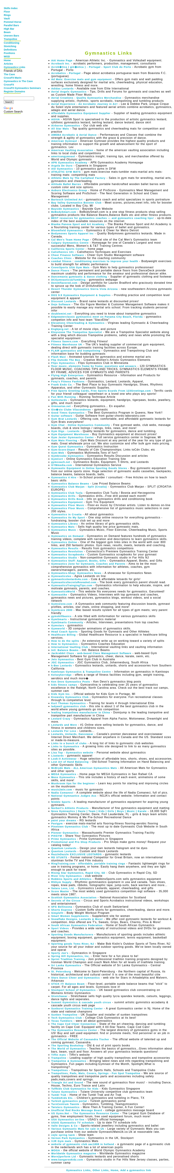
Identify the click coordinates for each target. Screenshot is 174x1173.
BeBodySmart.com (63, 212)
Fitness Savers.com (64, 341)
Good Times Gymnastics (68, 412)
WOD (7, 56)
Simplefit (57, 913)
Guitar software (61, 415)
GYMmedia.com (61, 465)
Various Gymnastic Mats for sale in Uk (77, 1128)
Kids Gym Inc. (61, 694)
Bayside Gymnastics (65, 208)
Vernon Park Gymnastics (68, 1138)
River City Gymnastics (66, 876)
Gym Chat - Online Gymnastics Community (80, 425)
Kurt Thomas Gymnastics (68, 703)
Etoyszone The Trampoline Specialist (76, 332)
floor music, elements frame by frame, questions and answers (93, 366)
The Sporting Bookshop (67, 1045)
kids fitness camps (64, 684)
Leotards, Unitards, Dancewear (72, 734)
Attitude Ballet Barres (66, 184)
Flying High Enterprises (67, 375)
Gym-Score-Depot (63, 449)
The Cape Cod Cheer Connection (73, 1024)
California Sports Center (68, 249)
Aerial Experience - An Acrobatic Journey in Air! (84, 104)
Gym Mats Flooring (64, 440)
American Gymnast (64, 141)
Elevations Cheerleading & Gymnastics (77, 323)
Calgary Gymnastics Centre (70, 242)
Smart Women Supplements (70, 916)
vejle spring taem (63, 1135)
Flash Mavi (58, 356)
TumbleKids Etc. (62, 1098)
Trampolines (59, 1070)
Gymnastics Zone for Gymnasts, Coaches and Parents (88, 563)
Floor (7, 11)
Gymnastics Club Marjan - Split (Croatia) (79, 486)
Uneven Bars (11, 35)
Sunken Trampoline (64, 1014)
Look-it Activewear (64, 758)
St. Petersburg (61, 971)
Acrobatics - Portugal (65, 73)
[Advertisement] (107, 22)
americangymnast (63, 156)
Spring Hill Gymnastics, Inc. (70, 956)
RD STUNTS (59, 857)
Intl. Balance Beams (64, 650)
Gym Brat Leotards (64, 418)
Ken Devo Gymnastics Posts (70, 681)
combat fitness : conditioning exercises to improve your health (94, 261)
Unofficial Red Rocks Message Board (76, 1110)
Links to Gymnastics (65, 746)
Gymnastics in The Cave (13, 81)
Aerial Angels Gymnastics (68, 91)
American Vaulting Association (72, 150)
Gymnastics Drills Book (67, 499)
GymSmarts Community (67, 622)
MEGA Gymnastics (63, 774)
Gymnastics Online (64, 542)
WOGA (55, 1150)
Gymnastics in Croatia (66, 514)
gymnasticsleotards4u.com (69, 579)
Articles (8, 63)
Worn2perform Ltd (63, 1156)
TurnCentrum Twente (65, 1104)
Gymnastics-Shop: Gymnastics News (76, 573)
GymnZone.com (61, 604)
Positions (9, 53)
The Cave (9, 74)
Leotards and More (64, 724)
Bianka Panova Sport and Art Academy (77, 224)
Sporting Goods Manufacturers (72, 934)
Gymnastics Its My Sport (68, 517)
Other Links (101, 1170)
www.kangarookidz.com (67, 1159)
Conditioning (11, 42)
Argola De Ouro (61, 165)
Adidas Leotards (62, 88)
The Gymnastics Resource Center (74, 1030)
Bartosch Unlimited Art (67, 199)
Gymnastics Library (64, 523)
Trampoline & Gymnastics (68, 1061)
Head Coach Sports (64, 631)
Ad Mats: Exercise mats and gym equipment (81, 79)
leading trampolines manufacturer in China (80, 712)
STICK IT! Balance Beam (68, 983)
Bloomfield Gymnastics (67, 230)
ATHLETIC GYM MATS (66, 171)
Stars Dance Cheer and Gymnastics (75, 977)
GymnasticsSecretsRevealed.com (73, 582)
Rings (7, 15)
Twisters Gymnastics (65, 1107)
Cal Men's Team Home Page (70, 239)
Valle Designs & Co (64, 1125)
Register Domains (13, 91)
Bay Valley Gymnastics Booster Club (76, 202)
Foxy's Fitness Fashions (68, 381)
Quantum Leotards (63, 848)
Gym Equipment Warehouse (70, 434)
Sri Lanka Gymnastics (66, 965)
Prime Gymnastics (63, 839)
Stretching (10, 46)
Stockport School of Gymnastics (73, 990)
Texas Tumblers (61, 1021)
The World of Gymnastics (68, 1048)
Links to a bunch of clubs (69, 743)
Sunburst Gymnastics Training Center (77, 1008)
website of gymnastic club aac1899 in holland (82, 1144)
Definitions (10, 49)
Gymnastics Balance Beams (70, 483)
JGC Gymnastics (62, 662)
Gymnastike (59, 594)
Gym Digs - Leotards (65, 431)
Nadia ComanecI (62, 792)
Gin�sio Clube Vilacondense (71, 409)
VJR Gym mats (61, 1141)
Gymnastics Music (63, 530)
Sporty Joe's (59, 953)
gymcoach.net (60, 462)
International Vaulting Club (69, 647)
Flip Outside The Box (65, 360)
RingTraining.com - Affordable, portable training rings (88, 863)
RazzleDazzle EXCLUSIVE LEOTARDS (76, 854)
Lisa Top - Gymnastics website (72, 752)
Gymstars (57, 625)
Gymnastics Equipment (67, 502)
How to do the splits (65, 641)
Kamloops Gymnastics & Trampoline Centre (81, 671)
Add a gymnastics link (135, 1170)
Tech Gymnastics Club (66, 1017)
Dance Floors (60, 270)
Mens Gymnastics (63, 777)
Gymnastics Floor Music (67, 505)
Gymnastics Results (64, 548)
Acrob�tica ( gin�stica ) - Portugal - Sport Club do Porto (91, 67)
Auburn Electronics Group (69, 190)
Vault (7, 18)
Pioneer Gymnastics (65, 832)
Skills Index (11, 8)
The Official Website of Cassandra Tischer (80, 1039)
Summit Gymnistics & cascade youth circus (81, 1002)
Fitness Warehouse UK (66, 344)
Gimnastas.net (61, 406)
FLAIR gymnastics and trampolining (75, 350)
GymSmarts (59, 619)
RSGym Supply (61, 882)
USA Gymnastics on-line (67, 1119)
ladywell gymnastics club (68, 706)
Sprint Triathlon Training (68, 959)
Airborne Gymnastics (65, 125)
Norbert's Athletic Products (70, 808)
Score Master (60, 891)
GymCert (57, 459)
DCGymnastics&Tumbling (68, 279)
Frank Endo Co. (61, 384)
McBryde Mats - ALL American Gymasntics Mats (84, 768)
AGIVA (55, 119)
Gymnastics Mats (63, 526)
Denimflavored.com (64, 282)
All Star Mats (60, 128)
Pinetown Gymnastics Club (69, 826)
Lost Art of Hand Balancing (70, 761)
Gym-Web (57, 452)
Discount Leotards (63, 301)
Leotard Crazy (60, 718)
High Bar (9, 28)
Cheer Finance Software (67, 255)
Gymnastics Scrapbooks (67, 554)
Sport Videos (60, 928)
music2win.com (61, 789)
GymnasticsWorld (63, 591)
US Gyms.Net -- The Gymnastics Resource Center (85, 1113)
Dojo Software (61, 304)
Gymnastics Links (13, 67)
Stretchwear (59, 996)
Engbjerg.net (60, 329)
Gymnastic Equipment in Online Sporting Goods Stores (89, 468)
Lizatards (57, 755)
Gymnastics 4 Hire (63, 477)
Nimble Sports (61, 802)
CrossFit (9, 84)
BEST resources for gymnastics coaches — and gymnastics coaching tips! (102, 218)
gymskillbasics (61, 616)
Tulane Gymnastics (64, 1091)
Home (7, 60)
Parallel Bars (11, 25)
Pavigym (57, 823)
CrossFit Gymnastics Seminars (13, 88)
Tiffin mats (58, 1054)
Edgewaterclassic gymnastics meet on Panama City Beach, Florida (97, 316)
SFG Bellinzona (61, 906)
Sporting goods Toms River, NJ (72, 943)
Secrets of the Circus (65, 900)
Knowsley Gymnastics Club (70, 697)
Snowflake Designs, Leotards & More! (77, 919)
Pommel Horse (12, 22)
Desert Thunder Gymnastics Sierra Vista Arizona (84, 289)
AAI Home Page (61, 60)
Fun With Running (63, 397)
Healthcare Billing (63, 634)
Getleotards (59, 400)
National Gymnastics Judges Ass (73, 795)
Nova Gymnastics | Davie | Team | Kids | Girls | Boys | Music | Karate (99, 811)
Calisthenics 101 (62, 252)
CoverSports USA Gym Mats (70, 267)
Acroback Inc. (60, 63)
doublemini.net (61, 313)
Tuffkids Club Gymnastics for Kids (74, 1088)
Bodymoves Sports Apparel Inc (72, 233)
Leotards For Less (63, 731)
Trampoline (10, 39)
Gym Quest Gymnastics (67, 446)
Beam (7, 32)
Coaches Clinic (61, 258)
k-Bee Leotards (61, 665)
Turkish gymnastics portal (69, 1101)
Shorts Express (61, 909)
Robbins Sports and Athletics (71, 879)
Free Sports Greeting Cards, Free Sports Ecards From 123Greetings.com (101, 390)
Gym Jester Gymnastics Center (72, 437)
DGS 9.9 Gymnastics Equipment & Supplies (81, 295)
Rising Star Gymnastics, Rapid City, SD (78, 872)
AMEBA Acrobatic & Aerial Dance (74, 134)
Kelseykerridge (61, 674)
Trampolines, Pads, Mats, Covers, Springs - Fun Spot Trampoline (95, 1073)
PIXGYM (56, 835)
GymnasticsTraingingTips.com (71, 585)
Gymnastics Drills (63, 496)
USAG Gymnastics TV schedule (72, 1122)
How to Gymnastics (64, 644)
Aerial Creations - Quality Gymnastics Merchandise (86, 97)
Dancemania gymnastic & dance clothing (79, 276)
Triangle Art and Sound (67, 1082)
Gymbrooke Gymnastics (67, 456)
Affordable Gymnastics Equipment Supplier (80, 113)
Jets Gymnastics (62, 659)
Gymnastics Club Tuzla (67, 493)
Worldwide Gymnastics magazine (73, 1153)
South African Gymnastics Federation (77, 925)
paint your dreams (63, 820)
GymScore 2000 (61, 610)
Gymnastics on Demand (67, 536)
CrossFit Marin (12, 77)
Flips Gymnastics (63, 363)
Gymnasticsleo (61, 576)
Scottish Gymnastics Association (74, 897)
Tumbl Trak (58, 1095)
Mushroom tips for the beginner (73, 783)
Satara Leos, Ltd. (63, 888)
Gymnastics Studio (64, 557)
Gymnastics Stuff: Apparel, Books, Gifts (78, 560)
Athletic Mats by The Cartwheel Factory (78, 178)
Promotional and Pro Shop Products (76, 842)
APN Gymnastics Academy (69, 162)
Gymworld (58, 628)
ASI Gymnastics (62, 168)
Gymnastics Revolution (67, 551)
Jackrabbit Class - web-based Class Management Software (91, 653)
